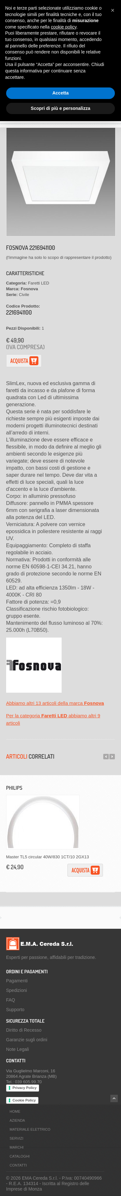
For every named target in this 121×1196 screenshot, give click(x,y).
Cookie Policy (24, 1100)
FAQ (10, 999)
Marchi (17, 1147)
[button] (112, 10)
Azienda (17, 1120)
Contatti (18, 1165)
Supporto (15, 1009)
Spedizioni (16, 990)
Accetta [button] (60, 92)
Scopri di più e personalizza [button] (60, 108)
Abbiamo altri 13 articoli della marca (55, 703)
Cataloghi (20, 1156)
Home (15, 1111)
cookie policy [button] (63, 26)
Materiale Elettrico (30, 1129)
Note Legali (17, 1049)
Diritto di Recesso (24, 1030)
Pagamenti (17, 980)
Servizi (17, 1138)
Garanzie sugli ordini (26, 1039)
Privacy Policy (25, 1088)
